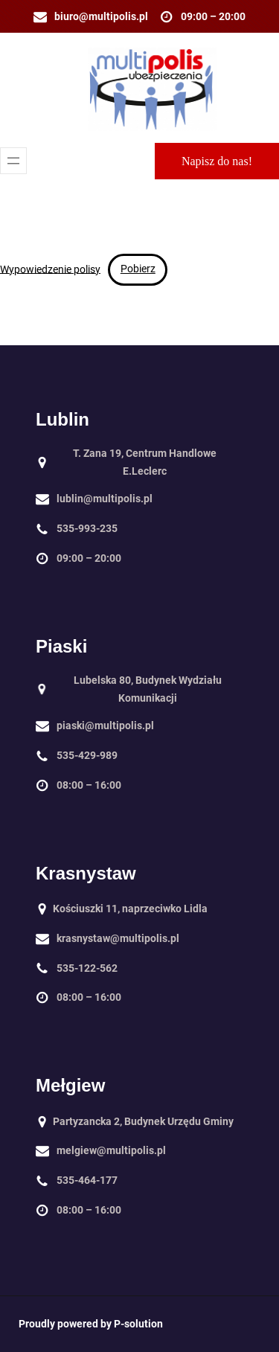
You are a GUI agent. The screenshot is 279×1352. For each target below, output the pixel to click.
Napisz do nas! (217, 161)
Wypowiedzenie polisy (50, 269)
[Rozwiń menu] (13, 160)
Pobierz (138, 269)
